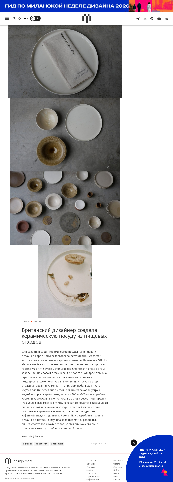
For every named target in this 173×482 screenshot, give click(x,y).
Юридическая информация (93, 478)
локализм (58, 443)
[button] (134, 442)
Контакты (91, 473)
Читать (27, 321)
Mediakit (90, 470)
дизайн (28, 443)
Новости (37, 321)
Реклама (90, 467)
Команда (91, 463)
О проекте (92, 460)
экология (42, 443)
